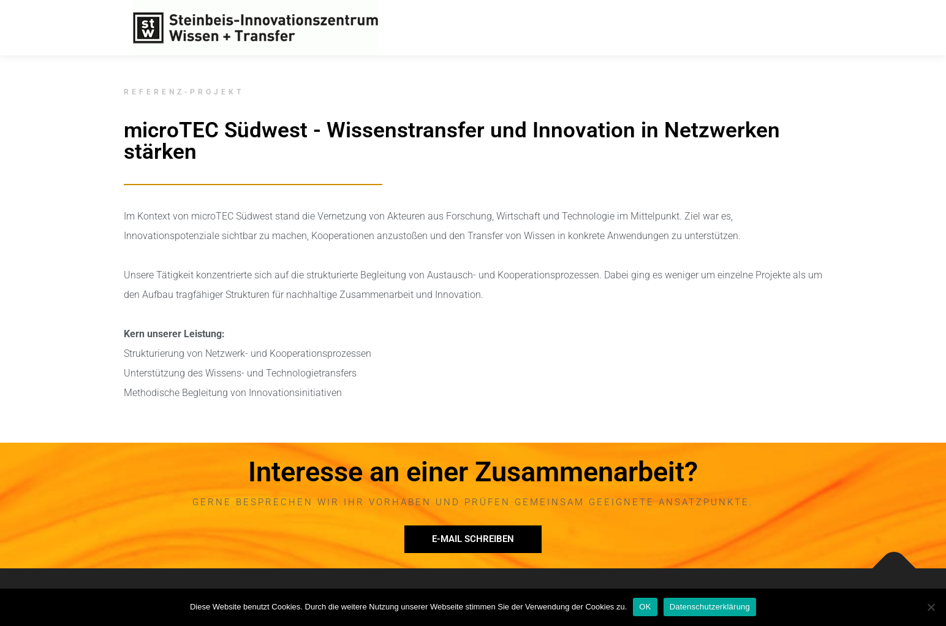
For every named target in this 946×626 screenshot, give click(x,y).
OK (645, 606)
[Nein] (931, 607)
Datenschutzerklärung (710, 606)
